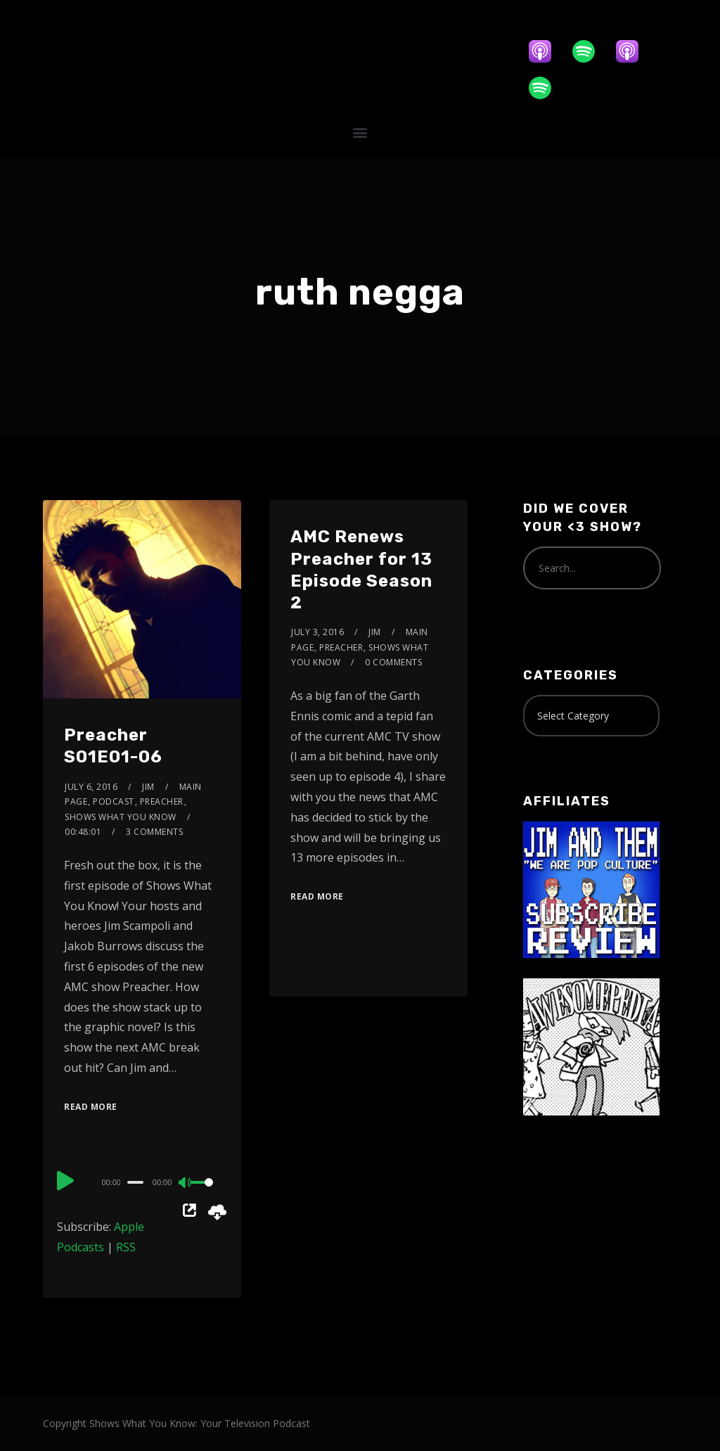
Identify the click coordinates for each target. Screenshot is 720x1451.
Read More (90, 1107)
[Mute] (186, 1184)
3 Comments (154, 832)
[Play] (65, 1180)
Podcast (113, 801)
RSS (126, 1247)
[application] (142, 1182)
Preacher (162, 801)
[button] (359, 131)
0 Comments (393, 662)
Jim (148, 787)
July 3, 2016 (317, 632)
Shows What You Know (120, 817)
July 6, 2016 (91, 787)
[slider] (135, 1182)
